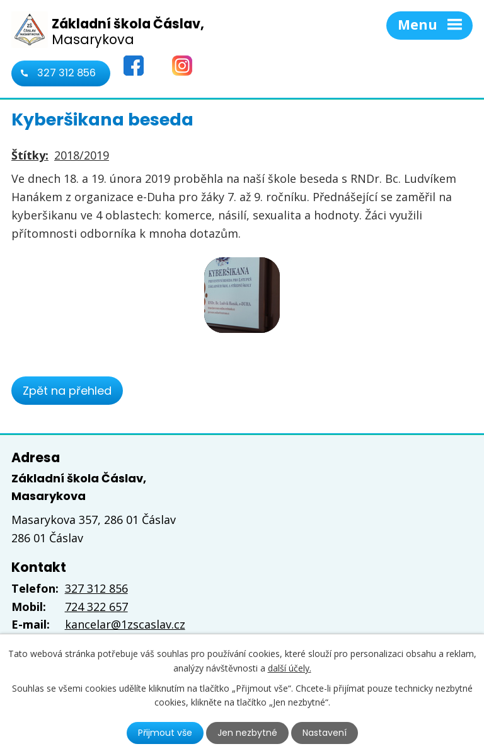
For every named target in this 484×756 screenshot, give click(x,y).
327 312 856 (66, 73)
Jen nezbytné (247, 732)
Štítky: (30, 155)
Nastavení (324, 732)
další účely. (289, 667)
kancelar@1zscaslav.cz (125, 624)
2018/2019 (81, 155)
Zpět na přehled (67, 390)
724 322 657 (96, 606)
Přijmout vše (165, 732)
